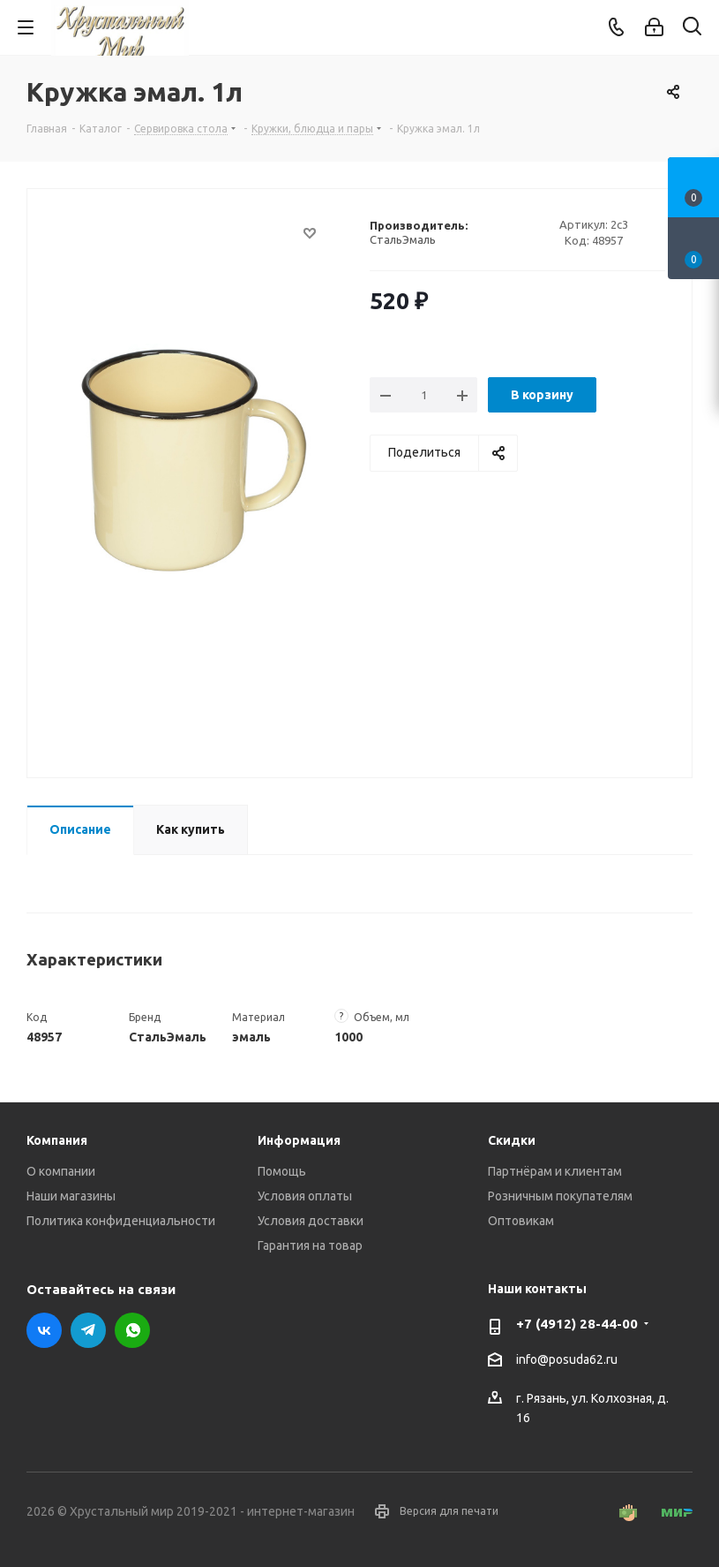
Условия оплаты (305, 1196)
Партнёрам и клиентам (555, 1171)
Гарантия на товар (310, 1245)
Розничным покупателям (560, 1196)
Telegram (88, 1330)
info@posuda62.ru (567, 1359)
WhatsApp (132, 1330)
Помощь (282, 1171)
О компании (60, 1171)
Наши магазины (71, 1196)
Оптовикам (521, 1221)
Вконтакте (44, 1330)
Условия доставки (310, 1221)
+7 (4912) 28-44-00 (577, 1323)
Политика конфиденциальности (120, 1221)
